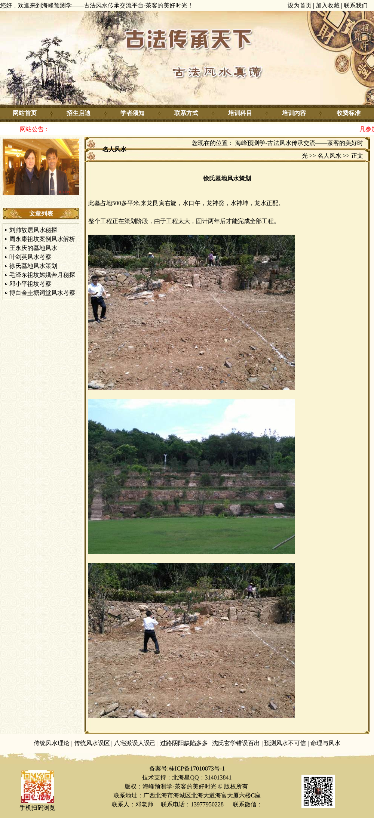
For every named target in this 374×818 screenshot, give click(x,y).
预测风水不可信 (285, 743)
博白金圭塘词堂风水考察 (42, 293)
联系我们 (356, 5)
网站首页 (25, 113)
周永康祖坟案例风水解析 (42, 239)
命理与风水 (325, 743)
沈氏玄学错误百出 (236, 743)
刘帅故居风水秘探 (33, 230)
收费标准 (349, 113)
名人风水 (329, 155)
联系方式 (186, 113)
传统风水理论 (52, 743)
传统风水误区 (92, 743)
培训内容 (294, 113)
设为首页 (300, 5)
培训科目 (240, 113)
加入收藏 (328, 5)
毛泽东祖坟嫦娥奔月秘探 (42, 275)
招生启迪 (79, 113)
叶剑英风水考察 (30, 257)
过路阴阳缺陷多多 (184, 743)
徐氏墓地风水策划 (33, 266)
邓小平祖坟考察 (30, 284)
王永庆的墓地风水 (33, 248)
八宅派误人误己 (135, 743)
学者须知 (132, 113)
